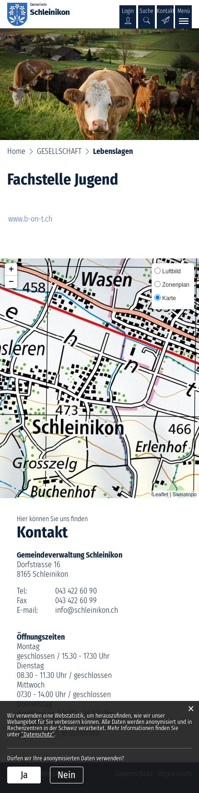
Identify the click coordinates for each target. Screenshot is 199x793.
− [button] (11, 282)
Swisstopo (185, 494)
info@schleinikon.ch (86, 610)
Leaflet (160, 494)
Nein (67, 775)
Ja (24, 775)
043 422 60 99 (76, 600)
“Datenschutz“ (37, 734)
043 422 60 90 (76, 590)
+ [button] (11, 269)
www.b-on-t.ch (35, 218)
